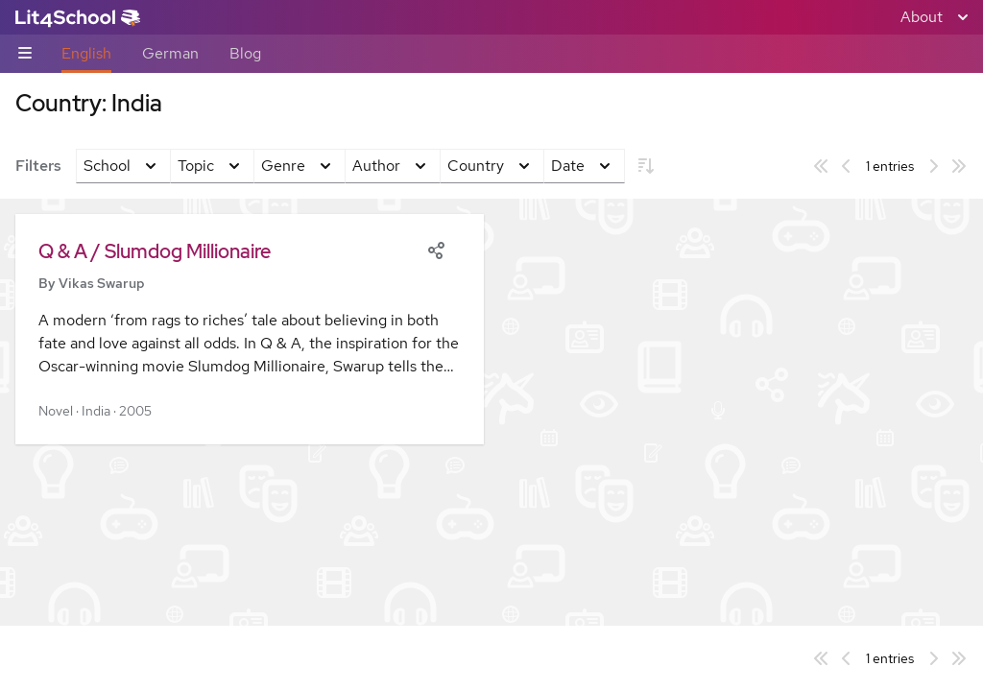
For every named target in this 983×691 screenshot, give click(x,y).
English (86, 53)
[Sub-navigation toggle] (25, 54)
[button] (249, 329)
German (170, 53)
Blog (245, 53)
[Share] (436, 248)
